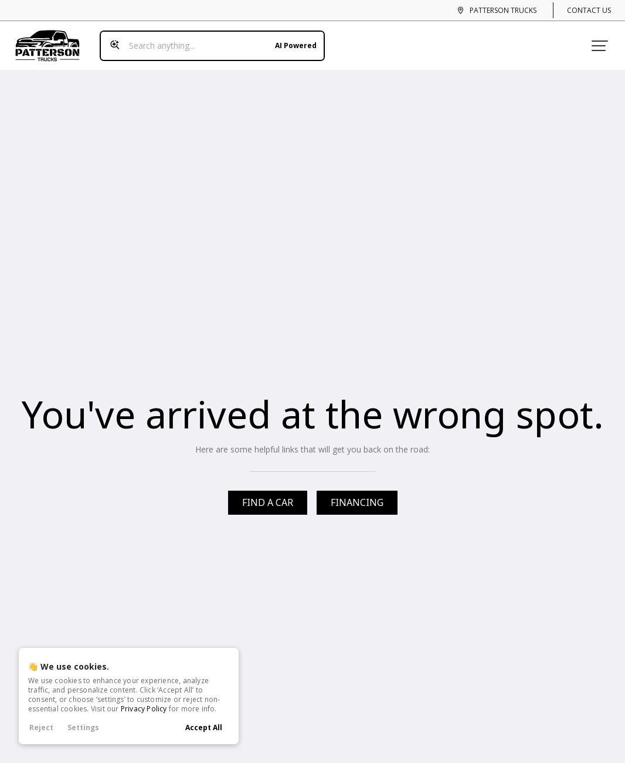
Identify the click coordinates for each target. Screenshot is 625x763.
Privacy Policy (144, 709)
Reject (41, 727)
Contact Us (589, 10)
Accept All (203, 727)
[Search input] (207, 40)
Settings (83, 727)
